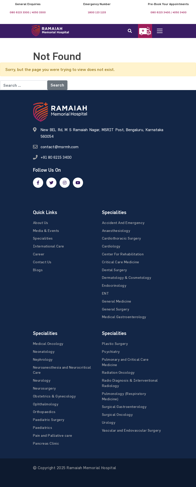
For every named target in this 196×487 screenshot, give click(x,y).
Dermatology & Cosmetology (126, 277)
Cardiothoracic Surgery (121, 238)
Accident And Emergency (123, 222)
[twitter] (51, 183)
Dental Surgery (114, 270)
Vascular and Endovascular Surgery (131, 430)
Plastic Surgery (115, 343)
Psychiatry (111, 351)
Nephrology (43, 359)
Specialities (43, 238)
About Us (40, 222)
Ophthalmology (46, 404)
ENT (105, 293)
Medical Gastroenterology (124, 317)
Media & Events (46, 230)
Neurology (42, 380)
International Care (48, 246)
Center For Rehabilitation (123, 254)
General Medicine (116, 301)
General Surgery (115, 309)
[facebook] (38, 183)
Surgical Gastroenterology (124, 406)
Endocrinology (114, 285)
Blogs (38, 270)
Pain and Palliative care (52, 435)
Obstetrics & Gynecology (54, 396)
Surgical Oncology (117, 414)
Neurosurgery (44, 388)
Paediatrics (42, 427)
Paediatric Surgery (48, 419)
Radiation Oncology (118, 372)
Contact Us (42, 262)
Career (38, 254)
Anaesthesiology (116, 230)
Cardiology (111, 246)
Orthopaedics (44, 411)
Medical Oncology (48, 343)
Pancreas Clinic (46, 443)
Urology (109, 422)
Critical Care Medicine (120, 262)
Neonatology (44, 351)
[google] (65, 183)
